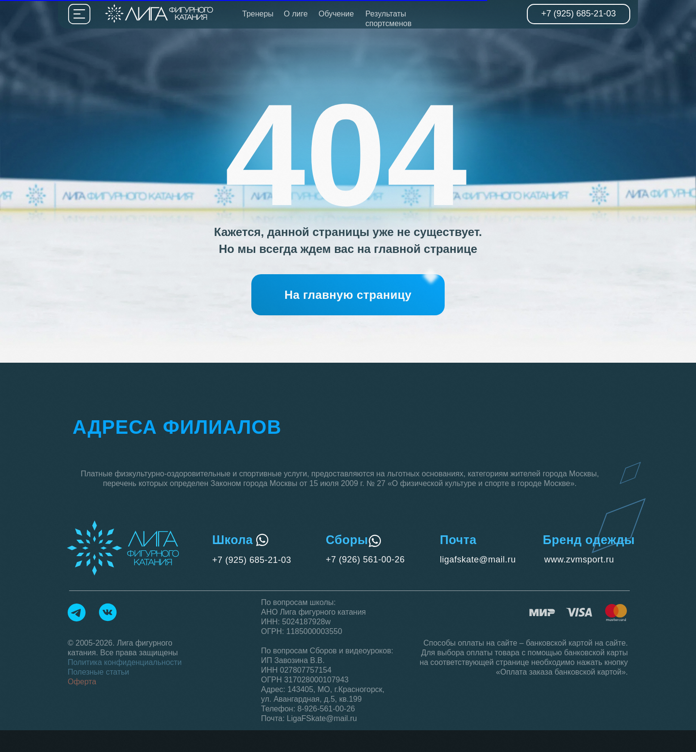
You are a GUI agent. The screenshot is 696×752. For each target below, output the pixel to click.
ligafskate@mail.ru (478, 559)
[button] (348, 294)
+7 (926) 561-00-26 (365, 559)
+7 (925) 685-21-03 (251, 560)
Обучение (336, 14)
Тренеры (258, 14)
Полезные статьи (98, 672)
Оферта (82, 682)
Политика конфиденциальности (125, 662)
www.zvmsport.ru (579, 559)
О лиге (296, 14)
